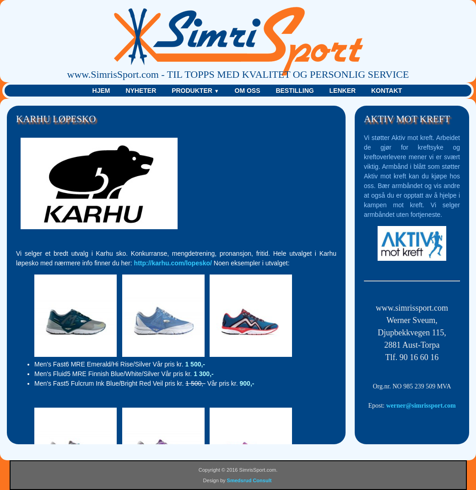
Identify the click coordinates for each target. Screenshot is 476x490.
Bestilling (295, 90)
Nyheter (140, 90)
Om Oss (247, 90)
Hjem (101, 90)
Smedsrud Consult (249, 480)
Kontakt (386, 90)
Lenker (343, 90)
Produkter (195, 90)
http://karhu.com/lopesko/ (173, 263)
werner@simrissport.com (421, 405)
